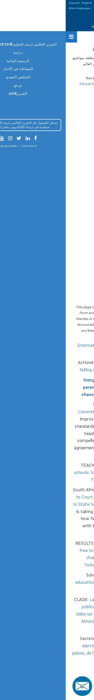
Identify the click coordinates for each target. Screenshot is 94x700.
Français (69, 3)
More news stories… (69, 670)
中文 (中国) (34, 3)
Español (9, 3)
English (21, 3)
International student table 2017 (44, 345)
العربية (57, 3)
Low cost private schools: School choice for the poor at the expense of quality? (43, 472)
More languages (14, 8)
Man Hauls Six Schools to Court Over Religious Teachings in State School (43, 497)
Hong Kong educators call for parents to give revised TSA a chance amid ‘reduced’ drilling (47, 387)
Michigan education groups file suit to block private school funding (44, 582)
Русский (47, 3)
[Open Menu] (5, 37)
